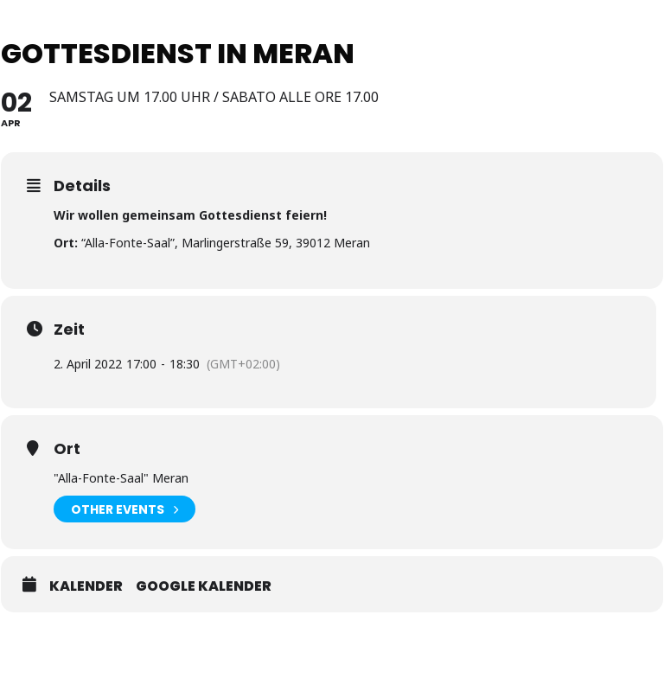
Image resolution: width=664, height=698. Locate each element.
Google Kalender (203, 586)
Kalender (86, 586)
